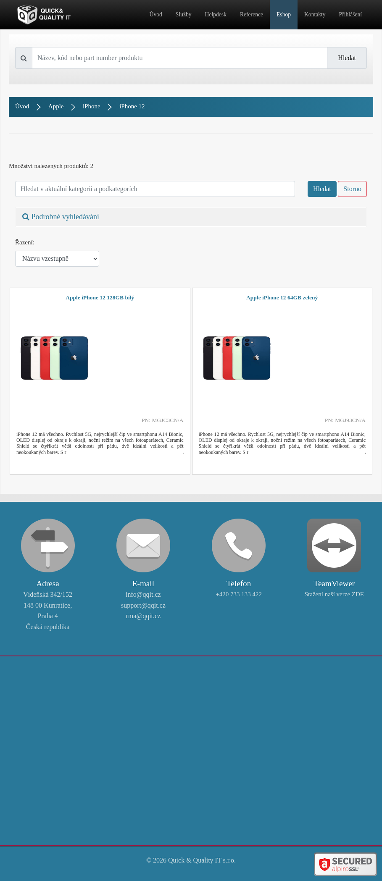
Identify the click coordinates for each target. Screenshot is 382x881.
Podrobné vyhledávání (60, 216)
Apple (56, 106)
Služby (184, 14)
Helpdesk (216, 14)
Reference (251, 14)
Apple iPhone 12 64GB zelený (282, 297)
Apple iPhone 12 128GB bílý (100, 297)
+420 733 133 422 (239, 594)
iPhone (91, 106)
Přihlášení (350, 14)
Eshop (284, 14)
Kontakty (315, 14)
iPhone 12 (132, 106)
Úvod (156, 14)
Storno (352, 188)
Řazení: (24, 242)
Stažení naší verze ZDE (334, 594)
